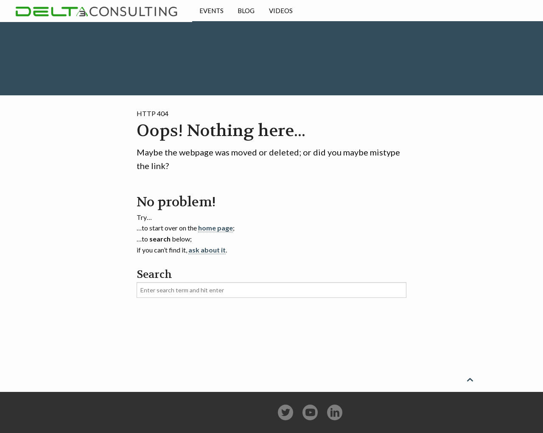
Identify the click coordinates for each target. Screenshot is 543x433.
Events (211, 10)
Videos (281, 10)
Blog (246, 10)
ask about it (207, 250)
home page (215, 228)
